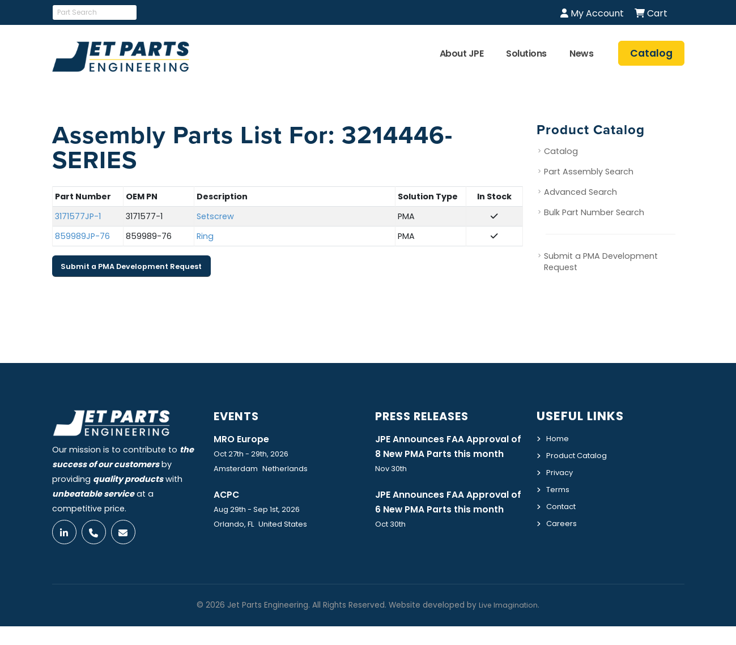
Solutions (526, 53)
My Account (592, 13)
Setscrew (215, 217)
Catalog (561, 151)
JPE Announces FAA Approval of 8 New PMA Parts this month (448, 454)
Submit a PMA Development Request (131, 266)
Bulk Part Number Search (594, 213)
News (581, 53)
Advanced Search (580, 192)
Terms (559, 487)
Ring (205, 236)
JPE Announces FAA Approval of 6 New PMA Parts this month (448, 526)
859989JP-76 (82, 236)
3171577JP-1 (78, 217)
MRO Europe (244, 439)
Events (239, 416)
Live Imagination (508, 623)
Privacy (560, 471)
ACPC (228, 495)
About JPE (462, 53)
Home (558, 438)
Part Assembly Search (588, 172)
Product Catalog (580, 454)
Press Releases (427, 416)
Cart (651, 13)
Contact (563, 504)
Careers (562, 520)
